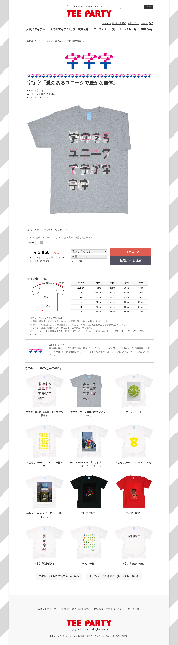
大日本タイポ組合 (46, 94)
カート (144, 23)
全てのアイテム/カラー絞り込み (69, 29)
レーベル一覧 (128, 29)
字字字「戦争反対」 (44, 563)
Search (149, 7)
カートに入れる (130, 252)
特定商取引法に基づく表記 (108, 609)
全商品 (30, 41)
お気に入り (133, 23)
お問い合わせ (132, 609)
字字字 (40, 90)
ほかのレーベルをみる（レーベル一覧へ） (114, 576)
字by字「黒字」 (133, 513)
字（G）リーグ (134, 412)
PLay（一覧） (89, 563)
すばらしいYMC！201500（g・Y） (133, 462)
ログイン (106, 23)
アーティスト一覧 (104, 29)
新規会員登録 (119, 23)
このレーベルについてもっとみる (59, 576)
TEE (40, 41)
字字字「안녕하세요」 (133, 563)
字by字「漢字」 (89, 513)
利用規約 (64, 609)
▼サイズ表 (76, 261)
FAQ (151, 23)
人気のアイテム (35, 29)
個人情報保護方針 (81, 609)
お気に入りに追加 (130, 260)
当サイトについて (47, 609)
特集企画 (146, 29)
